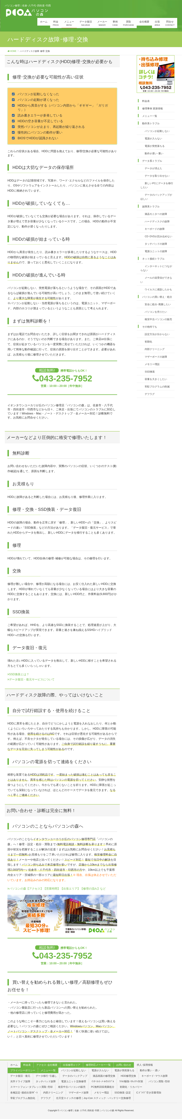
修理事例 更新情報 (152, 108)
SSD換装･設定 (122, 1092)
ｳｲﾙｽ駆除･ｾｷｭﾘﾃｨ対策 (131, 1081)
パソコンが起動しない (157, 131)
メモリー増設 (152, 364)
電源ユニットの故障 (156, 251)
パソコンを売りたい (156, 311)
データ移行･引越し (46, 1075)
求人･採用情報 (145, 1064)
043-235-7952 (65, 378)
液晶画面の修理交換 (104, 1075)
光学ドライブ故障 (20, 1081)
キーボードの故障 (155, 228)
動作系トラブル (151, 123)
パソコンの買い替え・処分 (157, 296)
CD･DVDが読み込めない (158, 236)
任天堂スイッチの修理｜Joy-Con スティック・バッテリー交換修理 (93, 1098)
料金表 (146, 101)
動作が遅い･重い (154, 153)
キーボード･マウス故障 (154, 1075)
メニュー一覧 (149, 116)
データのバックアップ (74, 1075)
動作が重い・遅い (150, 1070)
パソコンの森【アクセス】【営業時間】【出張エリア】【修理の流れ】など (56, 888)
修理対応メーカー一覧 (98, 1064)
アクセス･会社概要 (46, 1064)
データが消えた (153, 168)
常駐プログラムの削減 (157, 386)
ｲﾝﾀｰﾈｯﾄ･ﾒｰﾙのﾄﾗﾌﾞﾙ (103, 1081)
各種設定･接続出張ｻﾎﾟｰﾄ (24, 1092)
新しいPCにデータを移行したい (156, 185)
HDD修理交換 (128, 1075)
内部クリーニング (155, 349)
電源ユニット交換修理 (73, 1081)
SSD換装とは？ (18, 674)
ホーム (14, 1064)
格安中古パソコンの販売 (158, 319)
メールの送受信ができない (156, 279)
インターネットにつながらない (156, 268)
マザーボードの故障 (156, 356)
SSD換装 (150, 371)
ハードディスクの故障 (157, 221)
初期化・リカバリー (131, 1086)
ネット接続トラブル (153, 258)
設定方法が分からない (157, 334)
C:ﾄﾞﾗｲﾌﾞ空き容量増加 (148, 1092)
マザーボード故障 (79, 1092)
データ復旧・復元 (20, 1075)
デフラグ (150, 394)
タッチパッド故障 (46, 1081)
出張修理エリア (71, 1064)
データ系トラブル (152, 160)
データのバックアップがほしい (156, 196)
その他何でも (149, 326)
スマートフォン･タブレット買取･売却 (31, 1086)
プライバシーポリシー (22, 1070)
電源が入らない (153, 138)
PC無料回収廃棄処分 (102, 1086)
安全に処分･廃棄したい (158, 304)
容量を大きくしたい (156, 379)
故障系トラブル (151, 206)
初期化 (148, 341)
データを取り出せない (157, 175)
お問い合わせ (123, 1064)
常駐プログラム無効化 (22, 1098)
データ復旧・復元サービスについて (31, 679)
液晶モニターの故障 (156, 214)
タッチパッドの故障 (156, 243)
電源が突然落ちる (155, 146)
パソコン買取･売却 (159, 1081)
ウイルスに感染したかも (158, 289)
